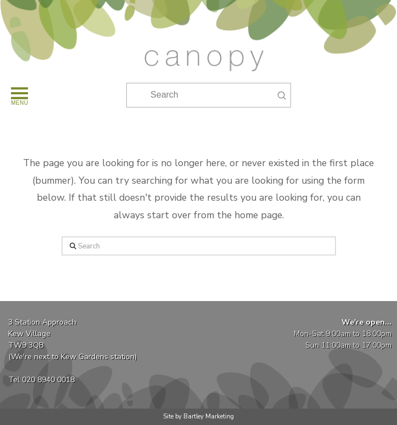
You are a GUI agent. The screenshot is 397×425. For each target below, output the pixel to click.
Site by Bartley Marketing (198, 416)
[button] (19, 95)
